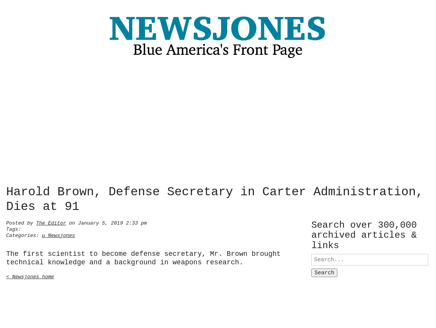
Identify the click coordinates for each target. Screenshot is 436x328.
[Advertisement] (218, 124)
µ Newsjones (58, 234)
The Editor (51, 222)
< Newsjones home (30, 275)
